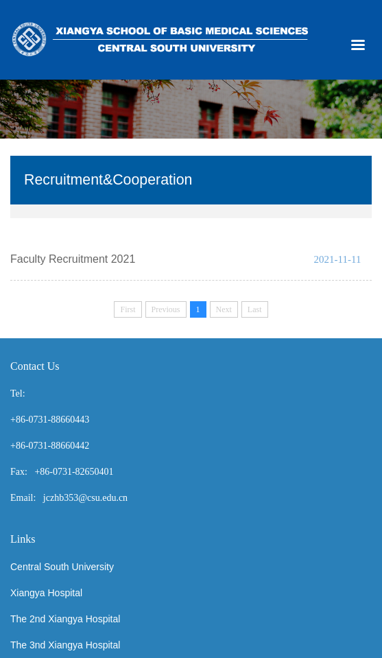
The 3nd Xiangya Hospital (65, 644)
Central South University (62, 566)
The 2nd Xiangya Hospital (65, 618)
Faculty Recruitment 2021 (72, 259)
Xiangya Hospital (46, 592)
